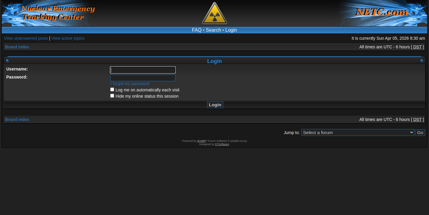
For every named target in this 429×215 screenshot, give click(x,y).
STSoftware (222, 144)
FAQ (197, 30)
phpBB (201, 140)
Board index (17, 46)
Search (213, 30)
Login (231, 30)
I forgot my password (130, 83)
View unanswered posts (26, 38)
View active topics (68, 38)
